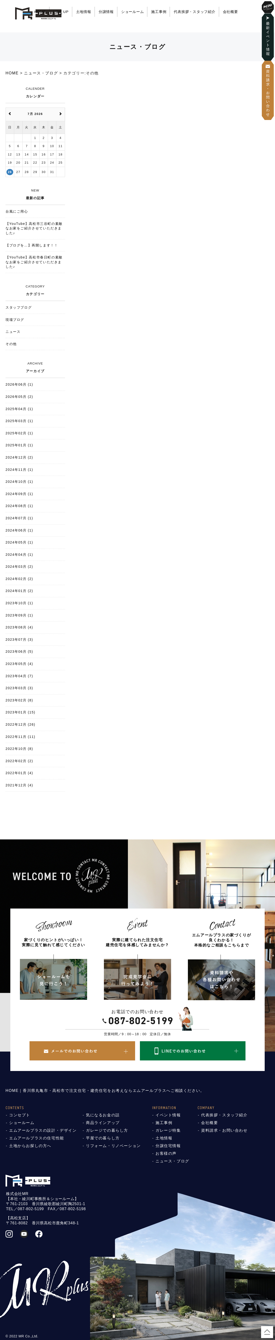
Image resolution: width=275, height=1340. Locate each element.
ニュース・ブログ (172, 1161)
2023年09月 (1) (19, 615)
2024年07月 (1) (19, 518)
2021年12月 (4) (19, 785)
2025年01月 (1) (19, 445)
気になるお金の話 (103, 1115)
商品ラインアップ (103, 1123)
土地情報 (83, 12)
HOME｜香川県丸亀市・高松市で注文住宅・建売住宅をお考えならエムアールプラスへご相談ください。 (105, 1091)
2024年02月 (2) (19, 579)
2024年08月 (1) (19, 506)
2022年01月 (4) (19, 773)
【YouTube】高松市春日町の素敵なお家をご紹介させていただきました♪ (34, 262)
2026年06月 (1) (19, 384)
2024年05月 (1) (19, 542)
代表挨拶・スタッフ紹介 (194, 12)
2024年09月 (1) (19, 494)
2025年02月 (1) (19, 433)
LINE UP (61, 12)
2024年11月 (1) (19, 470)
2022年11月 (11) (20, 737)
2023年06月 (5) (19, 651)
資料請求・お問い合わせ (224, 1130)
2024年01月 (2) (19, 591)
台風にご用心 (17, 211)
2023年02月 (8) (19, 700)
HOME (40, 12)
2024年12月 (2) (19, 457)
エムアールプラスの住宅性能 (36, 1138)
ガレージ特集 (168, 1130)
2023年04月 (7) (19, 676)
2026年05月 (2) (19, 397)
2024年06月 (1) (19, 530)
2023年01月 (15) (20, 712)
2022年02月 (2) (19, 761)
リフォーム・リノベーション (113, 1146)
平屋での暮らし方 (103, 1138)
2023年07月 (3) (19, 639)
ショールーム (132, 12)
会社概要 (230, 12)
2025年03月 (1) (19, 421)
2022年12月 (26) (20, 724)
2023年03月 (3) (19, 688)
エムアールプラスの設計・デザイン (43, 1130)
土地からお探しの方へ (30, 1146)
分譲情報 (106, 12)
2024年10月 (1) (19, 482)
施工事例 (158, 12)
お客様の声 (166, 1153)
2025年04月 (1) (19, 409)
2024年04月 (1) (19, 554)
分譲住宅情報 (168, 1146)
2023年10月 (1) (19, 603)
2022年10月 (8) (19, 749)
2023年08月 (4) (19, 627)
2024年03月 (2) (19, 566)
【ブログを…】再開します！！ (32, 245)
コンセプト (19, 1115)
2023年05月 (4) (19, 664)
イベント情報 (168, 1115)
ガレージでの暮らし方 (107, 1130)
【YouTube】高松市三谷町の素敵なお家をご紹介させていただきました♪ (34, 228)
